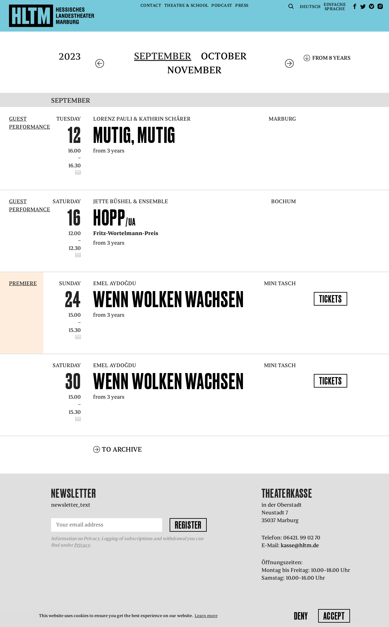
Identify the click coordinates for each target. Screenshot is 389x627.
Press (242, 5)
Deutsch (310, 6)
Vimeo (371, 6)
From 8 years (331, 57)
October (224, 56)
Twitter (363, 6)
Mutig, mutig (134, 134)
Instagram (380, 6)
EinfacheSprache (335, 6)
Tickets (330, 298)
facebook (354, 6)
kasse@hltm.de (300, 545)
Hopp (114, 217)
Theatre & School (186, 5)
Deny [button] (301, 615)
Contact (151, 5)
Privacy (82, 545)
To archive (122, 449)
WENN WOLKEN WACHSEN (168, 299)
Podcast (221, 5)
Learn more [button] (206, 615)
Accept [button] (334, 615)
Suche (291, 6)
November (194, 70)
